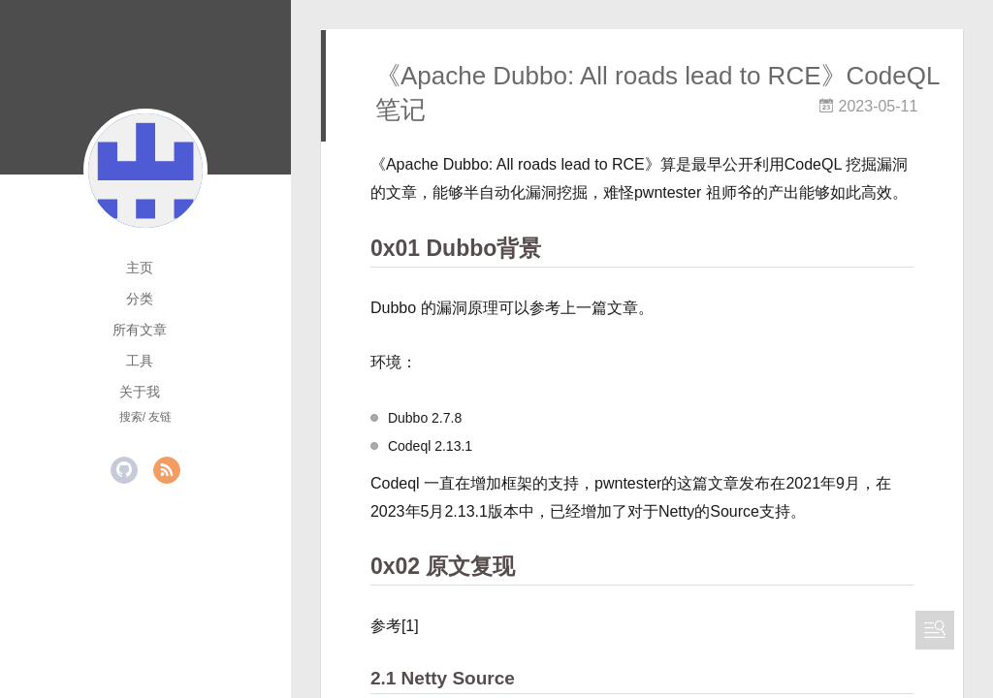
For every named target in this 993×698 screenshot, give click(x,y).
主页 (139, 267)
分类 (139, 298)
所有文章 (139, 329)
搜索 (131, 417)
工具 (139, 360)
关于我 (139, 391)
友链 (160, 417)
